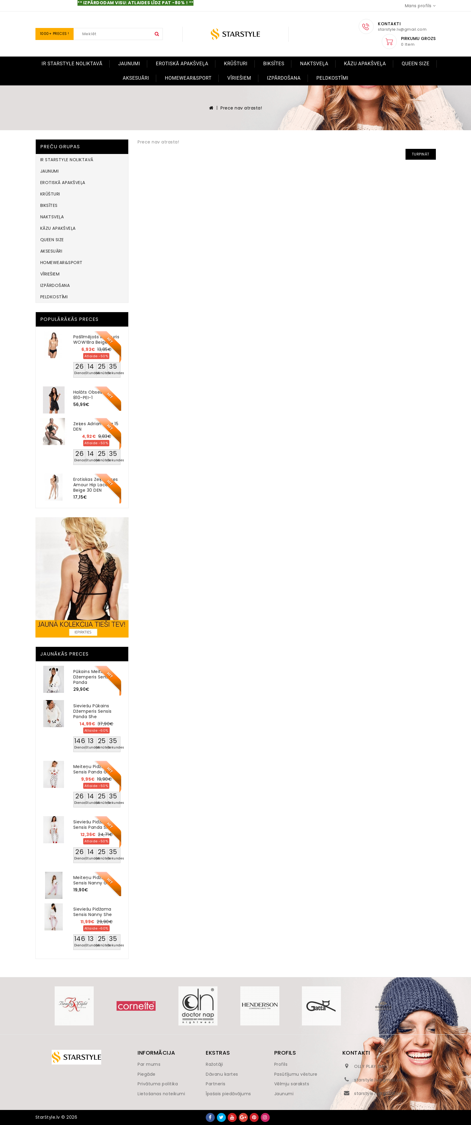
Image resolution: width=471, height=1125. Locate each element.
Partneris (216, 1084)
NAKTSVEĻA (314, 63)
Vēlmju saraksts (291, 1084)
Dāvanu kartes (222, 1074)
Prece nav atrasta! (241, 108)
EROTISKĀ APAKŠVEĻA (182, 63)
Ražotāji (214, 1064)
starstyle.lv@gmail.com (380, 1080)
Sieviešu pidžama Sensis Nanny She (92, 912)
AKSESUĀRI (136, 78)
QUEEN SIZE (415, 63)
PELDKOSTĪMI (332, 78)
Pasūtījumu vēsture (296, 1074)
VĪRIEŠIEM (239, 78)
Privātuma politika (158, 1084)
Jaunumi (284, 1094)
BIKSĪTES (273, 63)
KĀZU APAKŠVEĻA (365, 63)
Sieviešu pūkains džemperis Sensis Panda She (92, 711)
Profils (281, 1064)
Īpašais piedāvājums (228, 1094)
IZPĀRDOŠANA (284, 78)
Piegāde (147, 1074)
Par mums (149, 1064)
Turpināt (421, 154)
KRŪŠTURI (236, 63)
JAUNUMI (129, 63)
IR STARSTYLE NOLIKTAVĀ (71, 63)
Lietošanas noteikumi (161, 1094)
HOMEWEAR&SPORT (188, 78)
